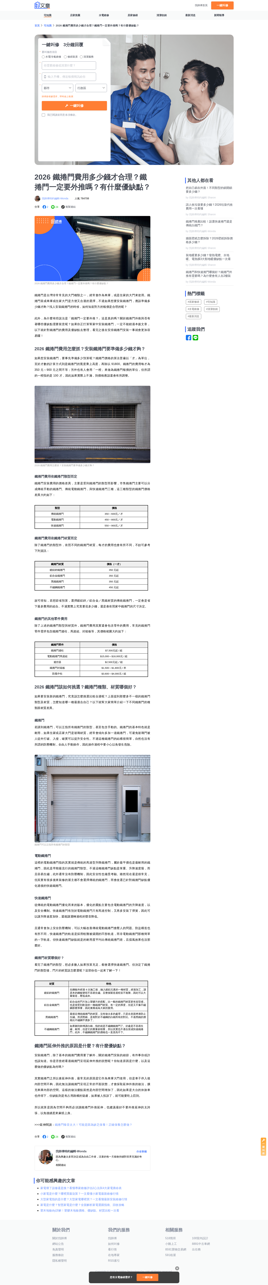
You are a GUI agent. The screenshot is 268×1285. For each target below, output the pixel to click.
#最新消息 (193, 316)
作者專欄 (141, 1151)
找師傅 (112, 1238)
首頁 (37, 25)
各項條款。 (71, 114)
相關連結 (61, 1165)
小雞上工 (171, 1243)
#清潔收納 (212, 309)
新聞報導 (219, 15)
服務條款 (58, 1255)
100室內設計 (200, 1238)
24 (56, 206)
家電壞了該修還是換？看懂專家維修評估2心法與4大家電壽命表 (81, 1188)
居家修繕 (133, 15)
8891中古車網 (201, 1243)
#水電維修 (193, 309)
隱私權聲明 (59, 1260)
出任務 (196, 1249)
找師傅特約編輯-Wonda (55, 198)
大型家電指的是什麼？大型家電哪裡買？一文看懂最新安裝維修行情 (83, 1199)
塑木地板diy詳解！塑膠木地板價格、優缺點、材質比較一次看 (79, 1210)
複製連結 (71, 206)
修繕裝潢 (71, 56)
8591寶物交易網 (175, 1249)
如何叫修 (114, 1243)
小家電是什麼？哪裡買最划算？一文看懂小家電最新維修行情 (79, 1193)
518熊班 (170, 1238)
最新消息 (190, 15)
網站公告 (58, 1243)
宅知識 (47, 15)
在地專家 (114, 1255)
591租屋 (170, 1255)
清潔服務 (87, 56)
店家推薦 (75, 15)
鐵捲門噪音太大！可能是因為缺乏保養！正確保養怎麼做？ (93, 1124)
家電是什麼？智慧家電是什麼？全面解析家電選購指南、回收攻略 (82, 1204)
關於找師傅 (59, 1238)
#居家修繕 (193, 301)
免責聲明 (58, 1249)
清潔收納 (162, 15)
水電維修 (104, 15)
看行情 (112, 1249)
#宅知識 (210, 301)
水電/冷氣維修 (51, 56)
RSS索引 (114, 1260)
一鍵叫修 (222, 5)
